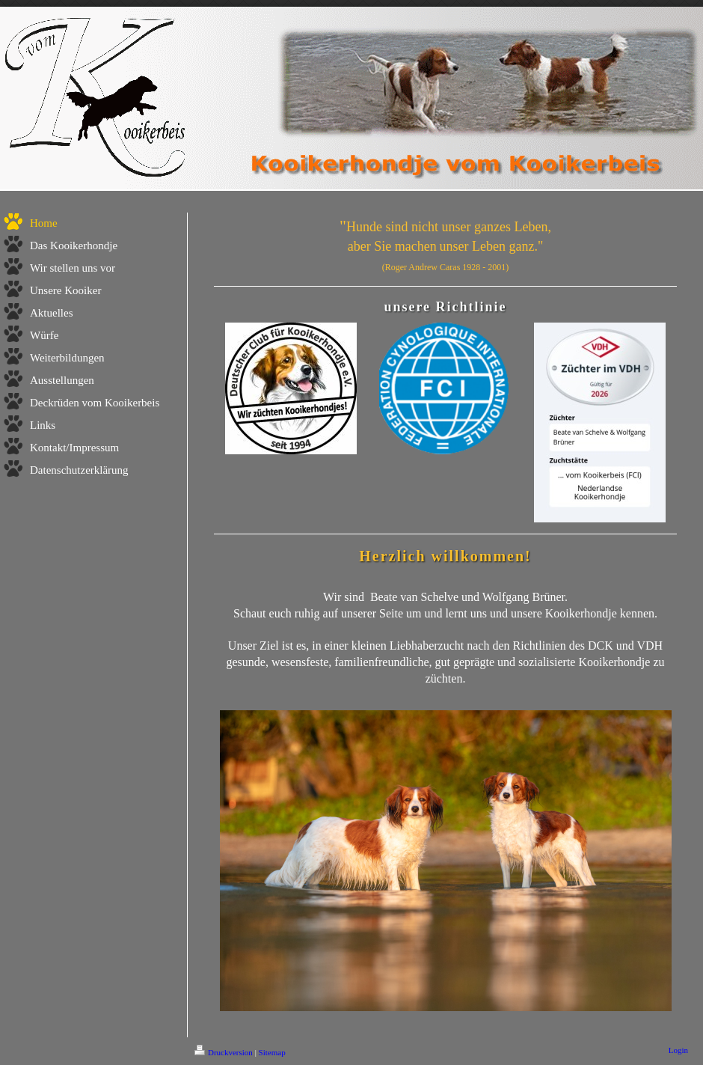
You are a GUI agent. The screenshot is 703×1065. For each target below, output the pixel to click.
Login (678, 1050)
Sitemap (272, 1052)
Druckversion (223, 1052)
